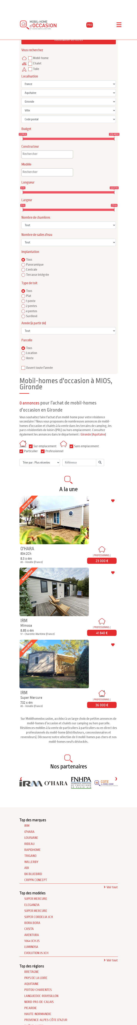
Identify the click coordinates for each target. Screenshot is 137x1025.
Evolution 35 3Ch (36, 953)
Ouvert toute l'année (39, 368)
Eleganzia (32, 905)
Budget (26, 129)
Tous (29, 259)
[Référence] (79, 462)
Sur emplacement (45, 446)
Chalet (37, 63)
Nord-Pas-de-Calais (39, 1002)
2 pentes (31, 306)
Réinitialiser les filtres (68, 40)
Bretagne (31, 972)
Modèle (26, 164)
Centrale (31, 269)
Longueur (27, 182)
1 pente (30, 301)
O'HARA (29, 832)
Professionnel (54, 451)
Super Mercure (35, 899)
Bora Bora (32, 923)
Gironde (86, 434)
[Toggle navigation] (119, 25)
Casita (29, 929)
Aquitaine (98, 434)
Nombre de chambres (35, 217)
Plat (28, 296)
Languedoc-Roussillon (41, 996)
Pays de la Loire (35, 978)
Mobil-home (41, 58)
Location (31, 353)
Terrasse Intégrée (37, 275)
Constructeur (30, 146)
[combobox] (47, 154)
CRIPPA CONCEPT (35, 880)
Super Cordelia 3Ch (38, 917)
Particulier (31, 451)
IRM (26, 825)
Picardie (30, 1008)
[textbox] (48, 153)
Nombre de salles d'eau (36, 235)
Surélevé (31, 316)
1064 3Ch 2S (32, 941)
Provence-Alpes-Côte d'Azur (45, 1020)
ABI (26, 868)
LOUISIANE (31, 838)
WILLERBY (31, 862)
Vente (30, 358)
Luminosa (31, 947)
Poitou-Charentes (38, 990)
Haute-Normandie (37, 1014)
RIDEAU (29, 844)
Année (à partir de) (33, 323)
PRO (89, 24)
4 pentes (31, 311)
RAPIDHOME (32, 850)
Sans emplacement (86, 446)
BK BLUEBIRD (33, 874)
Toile (36, 69)
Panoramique (35, 264)
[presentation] (21, 778)
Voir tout (112, 887)
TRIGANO (30, 856)
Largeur (26, 200)
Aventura (31, 935)
